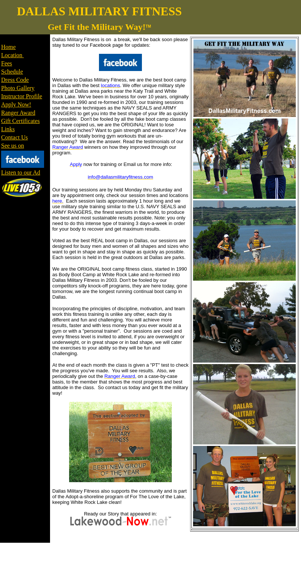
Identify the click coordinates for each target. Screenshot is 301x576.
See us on (12, 145)
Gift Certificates (20, 121)
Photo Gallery (17, 88)
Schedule (12, 71)
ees (8, 63)
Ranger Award (18, 113)
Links (8, 129)
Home (8, 47)
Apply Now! (16, 104)
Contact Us (14, 137)
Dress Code (15, 80)
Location (12, 55)
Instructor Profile (21, 96)
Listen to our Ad (20, 172)
